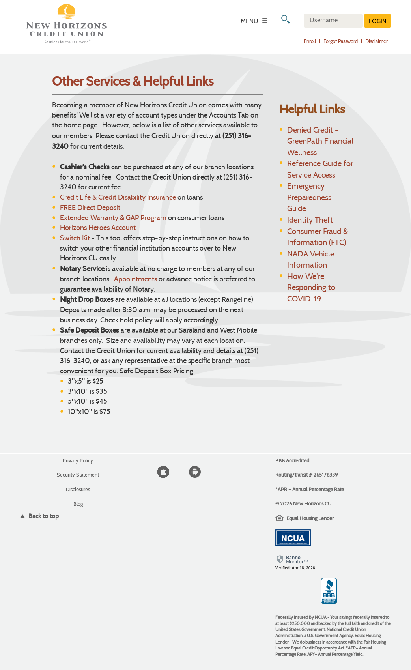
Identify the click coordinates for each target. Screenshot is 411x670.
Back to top (43, 516)
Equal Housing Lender (310, 518)
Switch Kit (75, 238)
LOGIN (378, 22)
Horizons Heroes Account (98, 228)
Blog (78, 504)
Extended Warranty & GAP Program (113, 218)
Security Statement (78, 475)
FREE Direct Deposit (90, 208)
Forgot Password (340, 42)
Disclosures (78, 489)
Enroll (310, 42)
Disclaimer (376, 42)
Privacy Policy (78, 460)
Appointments (135, 279)
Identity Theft (310, 221)
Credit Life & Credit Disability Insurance (118, 198)
